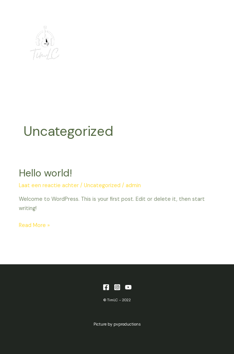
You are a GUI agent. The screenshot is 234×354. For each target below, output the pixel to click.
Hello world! (45, 172)
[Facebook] (106, 287)
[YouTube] (128, 287)
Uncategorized (102, 185)
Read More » (34, 225)
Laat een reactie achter (49, 185)
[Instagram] (117, 287)
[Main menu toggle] (210, 43)
